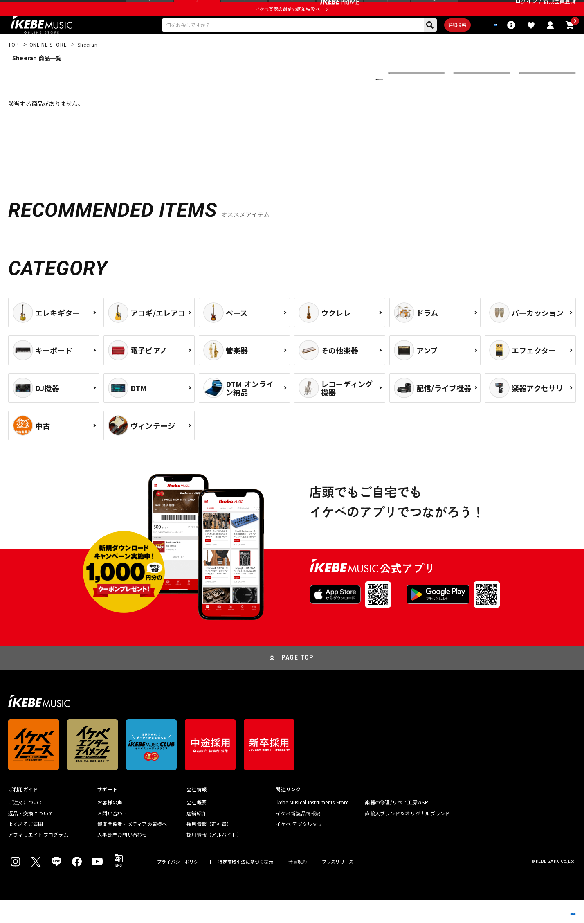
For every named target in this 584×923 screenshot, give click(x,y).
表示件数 (535, 102)
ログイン (526, 10)
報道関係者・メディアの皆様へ (132, 847)
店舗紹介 (196, 836)
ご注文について (25, 825)
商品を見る (539, 904)
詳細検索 (430, 45)
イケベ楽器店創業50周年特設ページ (292, 27)
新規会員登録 (559, 10)
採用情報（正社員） (208, 847)
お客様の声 (109, 825)
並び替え (404, 102)
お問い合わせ (112, 836)
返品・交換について (30, 836)
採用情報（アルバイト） (214, 857)
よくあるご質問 (25, 847)
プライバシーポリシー (180, 884)
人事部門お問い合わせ (122, 857)
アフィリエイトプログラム (38, 857)
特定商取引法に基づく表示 (245, 884)
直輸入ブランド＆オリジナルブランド (407, 836)
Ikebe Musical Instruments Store (312, 825)
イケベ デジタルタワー (301, 847)
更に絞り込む (343, 102)
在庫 (464, 102)
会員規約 (297, 884)
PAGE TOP (297, 680)
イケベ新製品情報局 (298, 836)
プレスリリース (338, 884)
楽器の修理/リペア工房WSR (396, 825)
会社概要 (196, 825)
